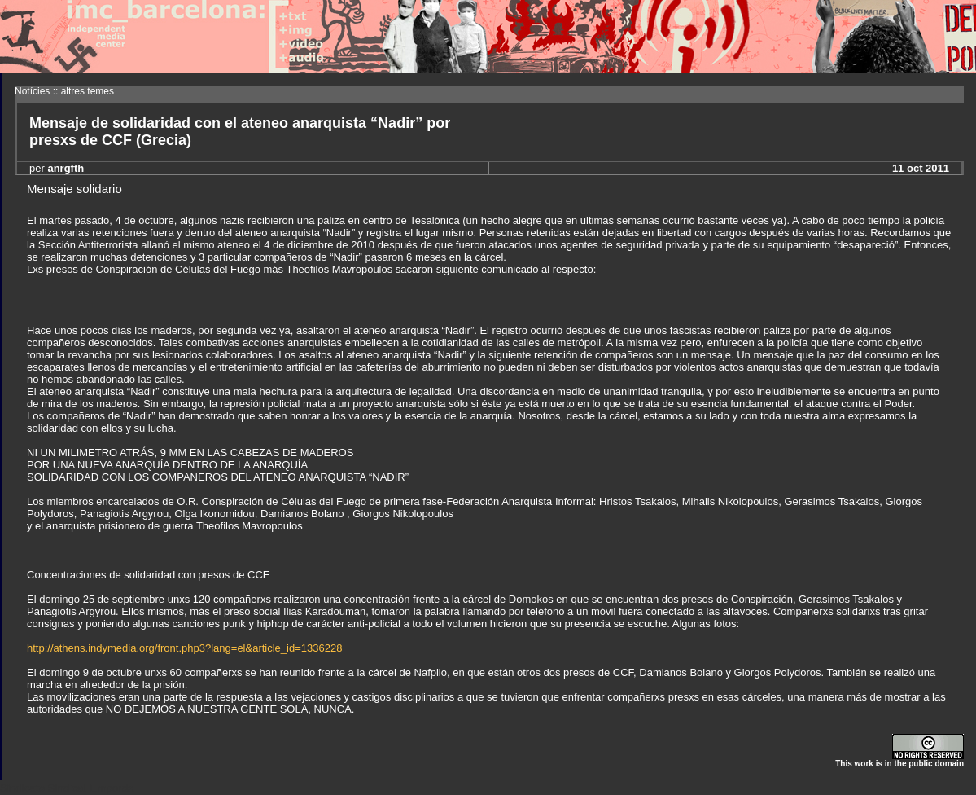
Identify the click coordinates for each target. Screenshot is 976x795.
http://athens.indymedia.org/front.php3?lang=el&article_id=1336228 (184, 648)
